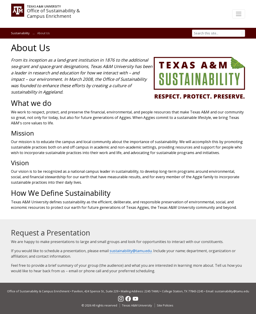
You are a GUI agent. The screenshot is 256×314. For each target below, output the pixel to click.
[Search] (216, 33)
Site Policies (165, 305)
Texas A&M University (137, 305)
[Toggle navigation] (238, 13)
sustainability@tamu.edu (131, 250)
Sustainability (20, 33)
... (34, 33)
